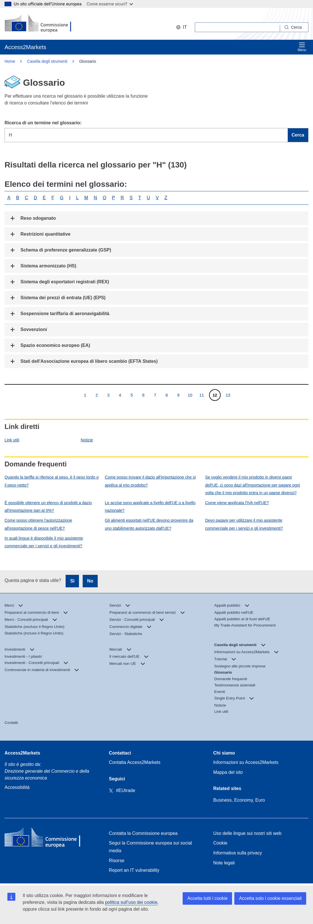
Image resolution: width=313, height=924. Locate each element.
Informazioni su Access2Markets (245, 762)
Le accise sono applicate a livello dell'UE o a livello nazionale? (150, 506)
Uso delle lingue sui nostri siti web (247, 833)
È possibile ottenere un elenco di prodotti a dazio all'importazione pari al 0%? (48, 506)
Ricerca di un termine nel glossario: (43, 122)
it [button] (181, 27)
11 (201, 395)
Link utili (12, 440)
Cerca (298, 135)
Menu (302, 47)
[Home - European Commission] (46, 838)
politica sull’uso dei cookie (131, 902)
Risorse (116, 860)
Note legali (224, 862)
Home (10, 61)
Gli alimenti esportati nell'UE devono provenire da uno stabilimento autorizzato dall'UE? (149, 524)
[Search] (294, 27)
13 (228, 395)
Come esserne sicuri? (110, 3)
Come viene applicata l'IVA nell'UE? (237, 502)
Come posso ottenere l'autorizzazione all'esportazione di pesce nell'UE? (38, 524)
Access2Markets (22, 753)
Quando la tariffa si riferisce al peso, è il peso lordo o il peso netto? (52, 481)
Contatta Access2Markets (134, 762)
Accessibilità (17, 787)
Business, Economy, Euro (239, 800)
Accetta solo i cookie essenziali (270, 898)
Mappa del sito (228, 772)
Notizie (87, 440)
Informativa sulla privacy (237, 852)
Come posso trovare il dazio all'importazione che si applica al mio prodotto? (150, 481)
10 (189, 395)
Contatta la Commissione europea (143, 833)
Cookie (220, 843)
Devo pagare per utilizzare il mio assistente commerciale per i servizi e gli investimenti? (244, 524)
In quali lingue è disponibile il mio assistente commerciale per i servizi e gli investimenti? (44, 542)
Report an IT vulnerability (134, 870)
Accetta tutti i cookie (207, 898)
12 (214, 395)
